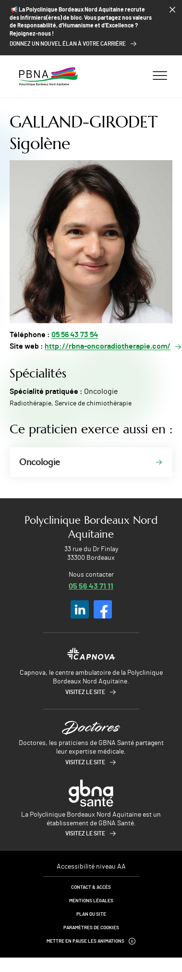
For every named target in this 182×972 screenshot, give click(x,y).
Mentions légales (91, 900)
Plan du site (91, 914)
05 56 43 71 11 (91, 585)
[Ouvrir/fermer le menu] (159, 75)
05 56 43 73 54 (74, 335)
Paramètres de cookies (91, 927)
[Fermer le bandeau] (172, 9)
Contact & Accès (91, 887)
